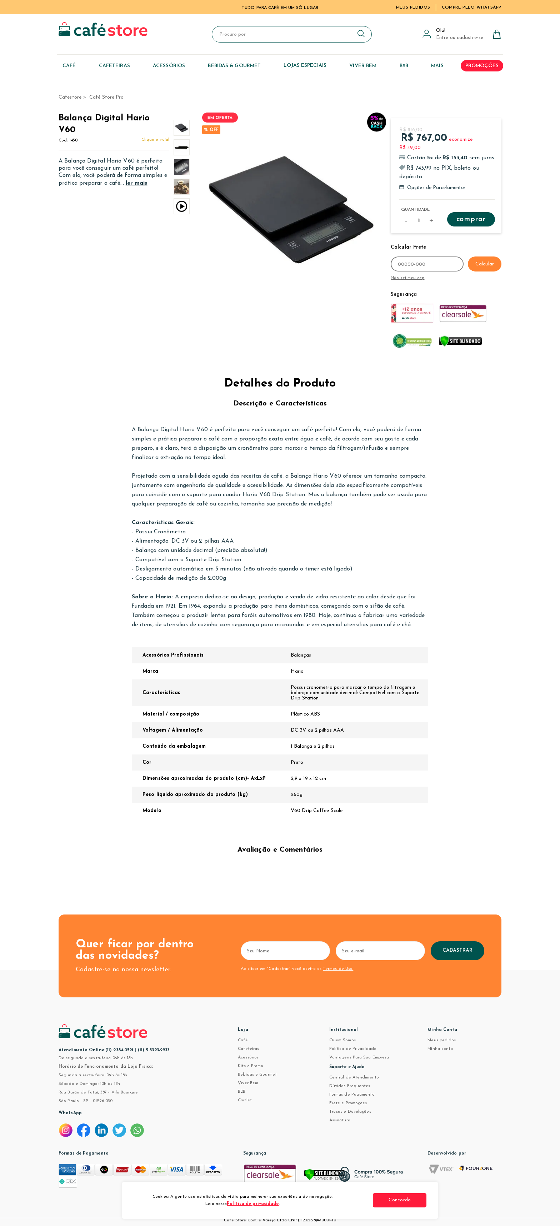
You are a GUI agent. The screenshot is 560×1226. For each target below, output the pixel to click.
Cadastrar (457, 950)
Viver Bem (248, 1083)
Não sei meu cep (408, 278)
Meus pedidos (442, 1040)
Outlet (245, 1100)
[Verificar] (334, 1178)
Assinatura (339, 1120)
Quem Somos (342, 1040)
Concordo (400, 1200)
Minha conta (440, 1049)
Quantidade (415, 210)
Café (243, 1040)
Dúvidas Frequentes (349, 1086)
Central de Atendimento (354, 1077)
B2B (241, 1092)
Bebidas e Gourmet (257, 1074)
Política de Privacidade (352, 1049)
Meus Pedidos (413, 7)
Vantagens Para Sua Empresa (359, 1057)
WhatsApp (70, 1113)
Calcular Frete (408, 247)
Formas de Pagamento (352, 1094)
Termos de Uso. (338, 969)
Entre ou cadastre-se (459, 37)
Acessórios (248, 1057)
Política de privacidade (253, 1204)
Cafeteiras (248, 1049)
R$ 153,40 (455, 158)
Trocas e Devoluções (350, 1112)
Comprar (471, 219)
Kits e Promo (250, 1066)
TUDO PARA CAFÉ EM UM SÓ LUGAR (280, 8)
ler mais (137, 183)
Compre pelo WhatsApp (471, 7)
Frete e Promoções (348, 1103)
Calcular (484, 264)
